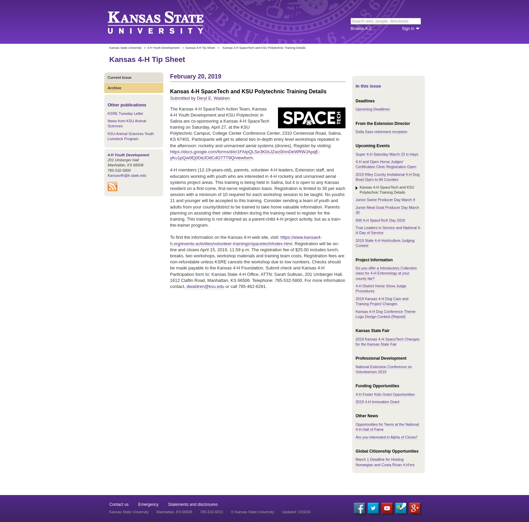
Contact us (119, 504)
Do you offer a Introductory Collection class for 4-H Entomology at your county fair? (386, 273)
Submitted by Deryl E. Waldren (200, 98)
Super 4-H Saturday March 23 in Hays (387, 154)
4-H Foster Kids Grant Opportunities (385, 394)
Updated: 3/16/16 (296, 512)
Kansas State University (164, 22)
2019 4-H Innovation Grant (377, 402)
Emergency (148, 504)
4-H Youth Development (163, 48)
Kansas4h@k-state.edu (127, 175)
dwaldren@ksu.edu (205, 286)
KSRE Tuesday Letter (125, 113)
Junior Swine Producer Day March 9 (385, 200)
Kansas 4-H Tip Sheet (200, 48)
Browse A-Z (361, 28)
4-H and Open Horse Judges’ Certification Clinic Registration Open (386, 164)
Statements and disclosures (193, 504)
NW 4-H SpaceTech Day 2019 (380, 220)
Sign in (408, 28)
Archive (114, 88)
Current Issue (120, 77)
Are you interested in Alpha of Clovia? (386, 437)
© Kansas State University (252, 512)
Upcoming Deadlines (373, 109)
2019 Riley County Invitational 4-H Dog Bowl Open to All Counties (388, 177)
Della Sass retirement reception (381, 132)
